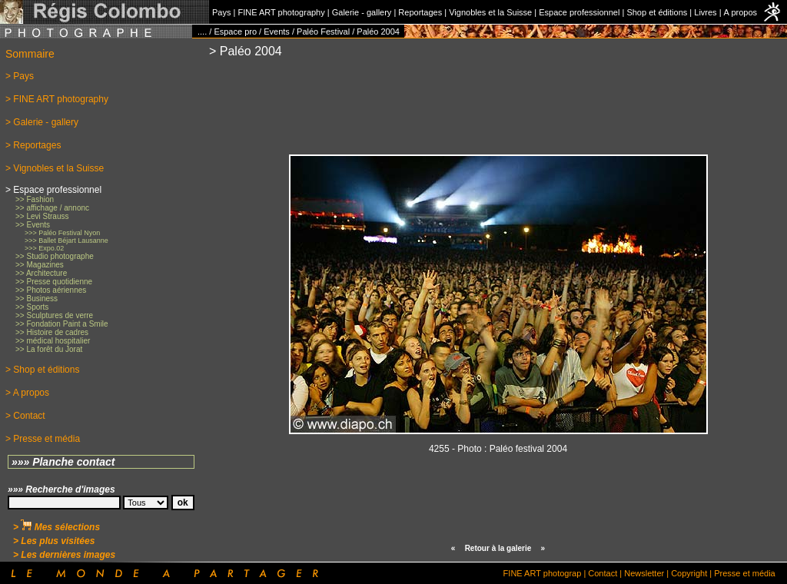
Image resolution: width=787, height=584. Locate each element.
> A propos (27, 392)
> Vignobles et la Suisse (54, 168)
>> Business (36, 298)
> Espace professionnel (53, 189)
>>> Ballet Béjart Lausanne (66, 240)
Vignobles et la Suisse (490, 12)
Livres (705, 12)
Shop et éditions (656, 12)
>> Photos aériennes (50, 290)
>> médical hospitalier (52, 341)
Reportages (420, 12)
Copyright (689, 573)
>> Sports (31, 307)
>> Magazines (39, 264)
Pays (221, 12)
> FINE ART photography (56, 99)
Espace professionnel (579, 12)
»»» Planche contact (63, 462)
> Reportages (33, 145)
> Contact (25, 415)
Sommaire (30, 54)
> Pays (19, 76)
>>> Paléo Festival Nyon (62, 233)
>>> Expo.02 (44, 248)
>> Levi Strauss (41, 216)
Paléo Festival (323, 31)
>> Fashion (34, 199)
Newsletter (644, 573)
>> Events (32, 225)
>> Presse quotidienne (53, 281)
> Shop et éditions (42, 369)
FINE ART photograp (542, 573)
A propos (740, 12)
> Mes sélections (56, 527)
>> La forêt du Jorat (48, 349)
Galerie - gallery (362, 12)
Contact (602, 573)
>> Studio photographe (54, 256)
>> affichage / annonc (52, 208)
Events (277, 31)
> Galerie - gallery (41, 122)
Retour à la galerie (498, 548)
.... (202, 31)
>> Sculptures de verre (54, 315)
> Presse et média (42, 438)
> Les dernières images (64, 554)
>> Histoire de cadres (51, 332)
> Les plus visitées (54, 541)
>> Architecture (41, 273)
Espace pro (235, 31)
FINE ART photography (280, 12)
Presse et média (744, 573)
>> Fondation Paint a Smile (61, 324)
